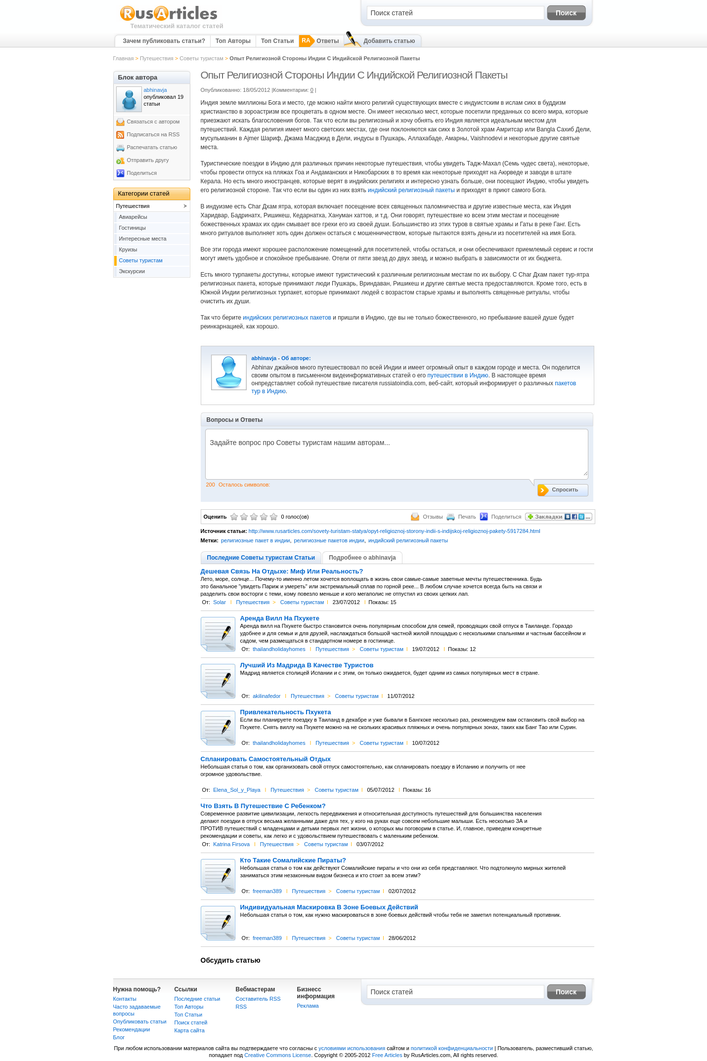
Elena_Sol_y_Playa (236, 790)
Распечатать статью (152, 147)
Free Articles (387, 1055)
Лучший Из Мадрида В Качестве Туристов (307, 665)
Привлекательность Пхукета (285, 712)
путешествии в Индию (458, 375)
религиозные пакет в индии (255, 540)
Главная (123, 58)
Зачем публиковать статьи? (164, 41)
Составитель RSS (258, 999)
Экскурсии (132, 271)
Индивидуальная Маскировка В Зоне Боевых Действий (329, 907)
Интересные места (143, 239)
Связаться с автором (153, 121)
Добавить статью (389, 41)
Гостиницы (132, 228)
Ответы (327, 41)
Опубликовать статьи (140, 1021)
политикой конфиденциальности (452, 1048)
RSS (241, 1007)
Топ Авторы (233, 41)
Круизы (128, 249)
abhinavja (264, 358)
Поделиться (142, 173)
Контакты (125, 999)
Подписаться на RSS (153, 134)
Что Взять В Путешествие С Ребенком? (263, 806)
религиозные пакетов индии (329, 540)
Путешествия (157, 58)
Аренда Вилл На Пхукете (279, 618)
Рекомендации (131, 1029)
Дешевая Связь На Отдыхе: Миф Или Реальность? (282, 571)
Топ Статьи (277, 41)
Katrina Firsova (231, 844)
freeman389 (267, 891)
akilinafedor (266, 696)
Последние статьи (198, 999)
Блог (119, 1037)
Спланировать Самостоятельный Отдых (266, 759)
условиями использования (351, 1048)
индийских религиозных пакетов (286, 317)
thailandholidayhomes (279, 649)
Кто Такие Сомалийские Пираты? (293, 860)
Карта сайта (190, 1030)
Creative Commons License (277, 1055)
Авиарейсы (133, 217)
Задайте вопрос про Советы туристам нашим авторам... (396, 457)
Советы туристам (201, 58)
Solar (219, 602)
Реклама (308, 1006)
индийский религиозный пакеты (411, 190)
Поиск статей (191, 1022)
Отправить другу (148, 160)
